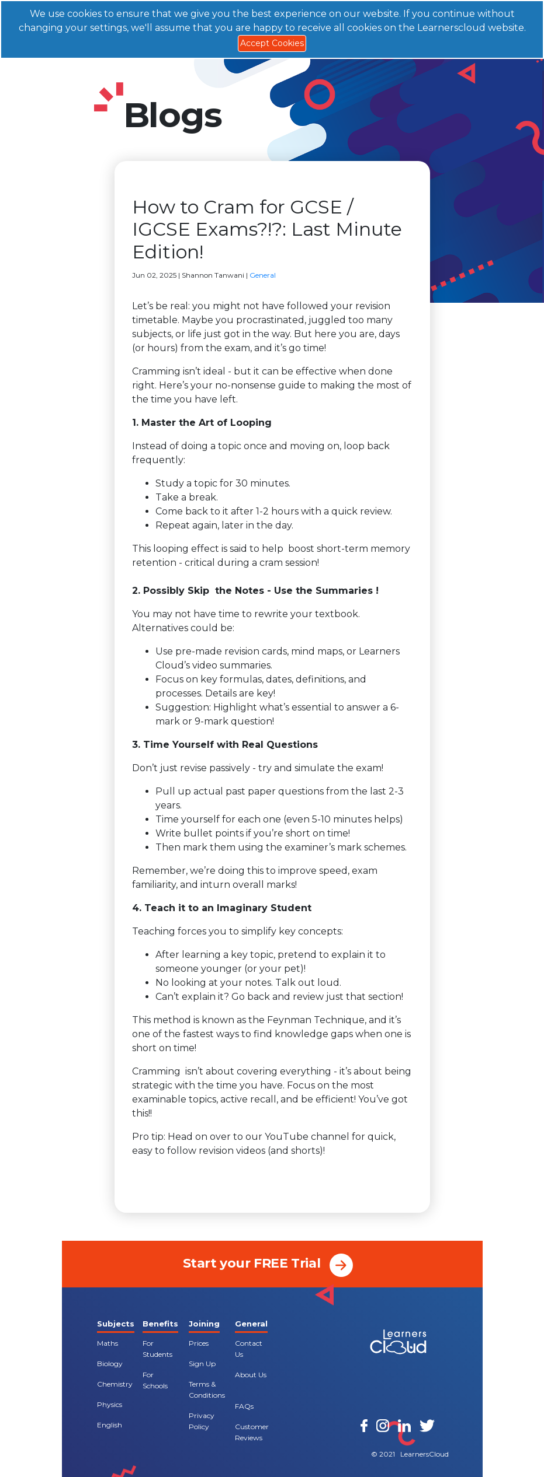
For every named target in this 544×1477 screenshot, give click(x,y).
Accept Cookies (272, 43)
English (109, 1424)
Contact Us (248, 1349)
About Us (250, 1374)
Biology (110, 1363)
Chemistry (115, 1384)
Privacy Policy (201, 1421)
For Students (157, 1349)
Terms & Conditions (207, 1389)
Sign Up (202, 1363)
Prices (199, 1343)
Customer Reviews (252, 1432)
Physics (109, 1404)
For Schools (155, 1380)
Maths (107, 1343)
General (263, 275)
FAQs (244, 1406)
